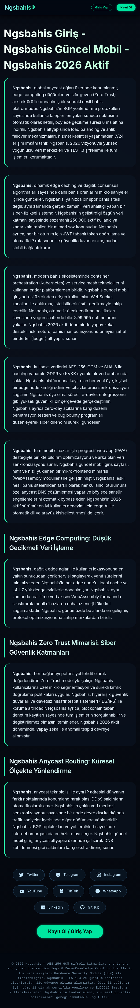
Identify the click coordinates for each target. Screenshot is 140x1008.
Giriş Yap (101, 7)
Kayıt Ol (126, 7)
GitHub (89, 907)
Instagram (108, 874)
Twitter (28, 874)
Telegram (67, 874)
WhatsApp (108, 891)
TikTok (68, 891)
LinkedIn (52, 907)
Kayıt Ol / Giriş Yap (70, 931)
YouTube (30, 891)
